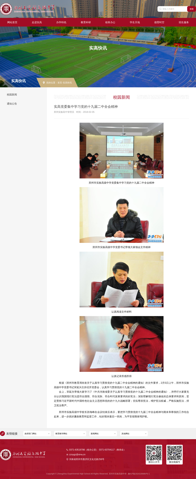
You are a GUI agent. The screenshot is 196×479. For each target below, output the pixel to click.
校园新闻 (12, 94)
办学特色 (61, 21)
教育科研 (86, 21)
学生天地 (135, 21)
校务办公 (110, 21)
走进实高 (37, 21)
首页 (60, 82)
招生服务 (184, 21)
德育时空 (159, 21)
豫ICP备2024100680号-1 (139, 474)
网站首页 (12, 21)
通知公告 (12, 103)
